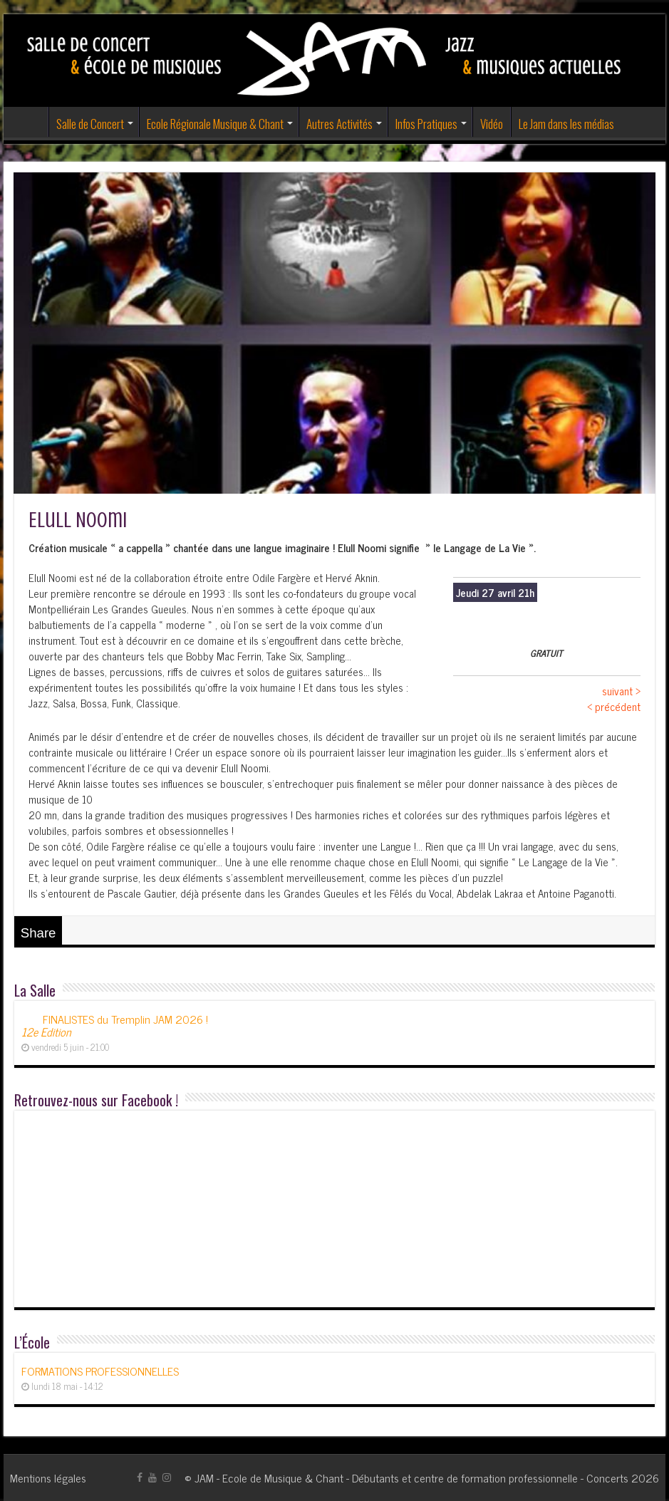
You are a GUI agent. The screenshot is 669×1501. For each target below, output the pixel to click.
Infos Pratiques (426, 124)
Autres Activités (339, 124)
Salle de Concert (90, 124)
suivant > (621, 691)
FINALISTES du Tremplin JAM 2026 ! (114, 1025)
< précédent (614, 706)
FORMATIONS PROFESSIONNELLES (100, 1370)
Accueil (29, 122)
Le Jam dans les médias (566, 124)
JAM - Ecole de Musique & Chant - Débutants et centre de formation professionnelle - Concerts (411, 1477)
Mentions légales (48, 1477)
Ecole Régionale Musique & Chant (215, 124)
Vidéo (491, 124)
